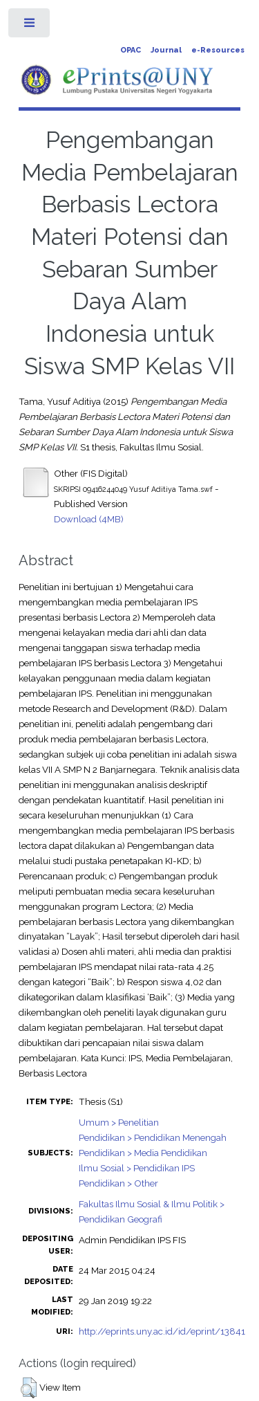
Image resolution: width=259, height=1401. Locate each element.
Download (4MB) (89, 518)
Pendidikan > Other (118, 1183)
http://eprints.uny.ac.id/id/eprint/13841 (162, 1331)
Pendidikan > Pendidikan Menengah (153, 1137)
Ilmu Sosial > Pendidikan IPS (137, 1167)
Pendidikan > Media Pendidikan (143, 1152)
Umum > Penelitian (119, 1122)
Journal (166, 50)
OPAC (130, 50)
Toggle (30, 26)
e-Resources (217, 50)
